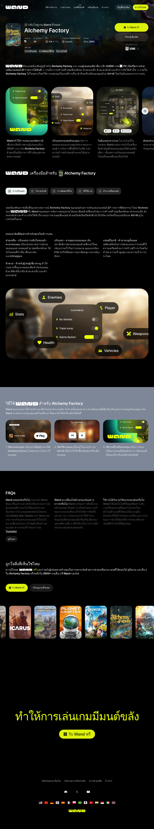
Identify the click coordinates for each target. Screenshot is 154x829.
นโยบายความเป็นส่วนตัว (75, 781)
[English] (40, 802)
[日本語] (85, 802)
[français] (68, 802)
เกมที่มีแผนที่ (79, 7)
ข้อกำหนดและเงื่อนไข (51, 781)
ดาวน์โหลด (140, 7)
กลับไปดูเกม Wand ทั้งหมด (42, 24)
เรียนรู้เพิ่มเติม (131, 36)
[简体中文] (46, 802)
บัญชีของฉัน (123, 7)
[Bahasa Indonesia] (102, 802)
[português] (80, 802)
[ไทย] (113, 802)
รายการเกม (65, 7)
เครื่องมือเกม (93, 7)
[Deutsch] (51, 802)
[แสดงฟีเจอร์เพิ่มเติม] (145, 111)
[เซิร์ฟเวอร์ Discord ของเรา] (66, 792)
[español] (63, 802)
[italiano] (108, 802)
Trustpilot (11, 531)
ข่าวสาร (105, 7)
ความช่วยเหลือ (95, 781)
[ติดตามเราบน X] (77, 792)
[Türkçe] (91, 802)
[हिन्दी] (96, 802)
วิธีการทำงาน (51, 7)
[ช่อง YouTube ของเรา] (88, 792)
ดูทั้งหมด (11, 539)
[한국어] (57, 802)
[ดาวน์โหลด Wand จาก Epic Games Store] (131, 48)
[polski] (74, 802)
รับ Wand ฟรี (131, 27)
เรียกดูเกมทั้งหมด (41, 587)
